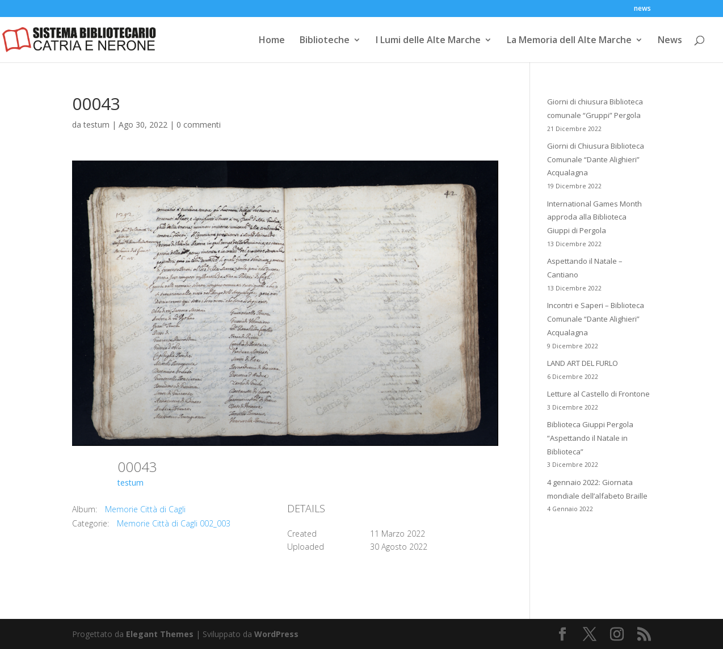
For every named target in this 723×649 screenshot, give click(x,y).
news (642, 9)
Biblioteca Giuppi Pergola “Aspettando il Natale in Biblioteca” (590, 438)
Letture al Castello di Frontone (598, 394)
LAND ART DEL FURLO (582, 363)
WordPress (276, 634)
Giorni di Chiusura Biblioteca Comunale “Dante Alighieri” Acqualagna (595, 159)
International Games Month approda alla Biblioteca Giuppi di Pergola (594, 217)
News (670, 41)
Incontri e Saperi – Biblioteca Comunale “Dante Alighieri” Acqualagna (595, 319)
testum (96, 124)
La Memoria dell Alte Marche (569, 41)
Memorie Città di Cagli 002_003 (173, 523)
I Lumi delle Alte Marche (428, 41)
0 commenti (198, 124)
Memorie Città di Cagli (145, 509)
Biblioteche (325, 41)
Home (272, 41)
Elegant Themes (160, 634)
